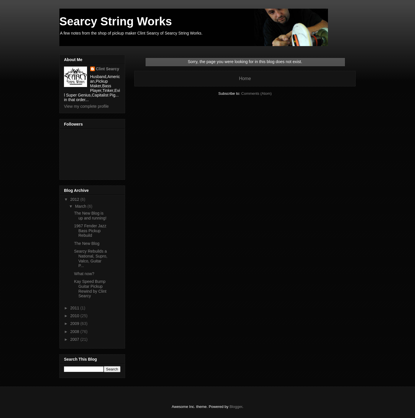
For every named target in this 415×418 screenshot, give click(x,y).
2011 (75, 308)
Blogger (235, 406)
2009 (75, 323)
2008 (75, 331)
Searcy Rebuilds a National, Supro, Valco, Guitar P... (90, 258)
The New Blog (86, 243)
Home (245, 78)
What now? (84, 273)
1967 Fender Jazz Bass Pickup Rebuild (90, 231)
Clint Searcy (107, 69)
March (81, 206)
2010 (75, 315)
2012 (75, 199)
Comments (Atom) (256, 93)
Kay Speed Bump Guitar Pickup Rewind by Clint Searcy (90, 288)
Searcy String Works (115, 21)
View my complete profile (86, 106)
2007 (75, 339)
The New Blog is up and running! (90, 215)
